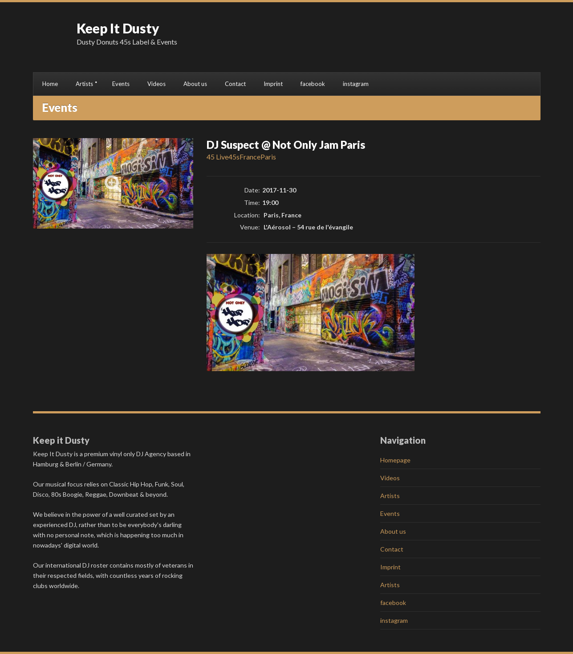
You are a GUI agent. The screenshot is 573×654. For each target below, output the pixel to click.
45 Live (217, 156)
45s (234, 156)
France (250, 156)
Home (50, 83)
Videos (156, 83)
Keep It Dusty (118, 28)
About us (195, 83)
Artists (84, 83)
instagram (356, 83)
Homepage (395, 460)
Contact (235, 83)
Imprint (273, 83)
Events (121, 83)
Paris (268, 156)
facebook (313, 83)
